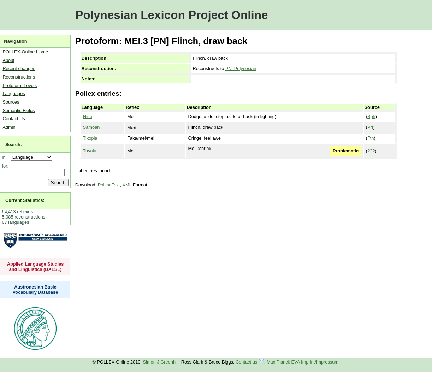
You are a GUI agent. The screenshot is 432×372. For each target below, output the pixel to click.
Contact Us (13, 118)
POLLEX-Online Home (25, 51)
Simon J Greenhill (161, 362)
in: (6, 157)
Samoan (91, 127)
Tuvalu (89, 150)
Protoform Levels (19, 85)
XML (127, 184)
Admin (8, 127)
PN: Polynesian (240, 68)
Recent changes (18, 68)
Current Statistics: (25, 200)
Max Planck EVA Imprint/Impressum (302, 362)
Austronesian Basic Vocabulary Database (35, 289)
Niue (87, 116)
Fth (370, 138)
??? (371, 150)
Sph (371, 116)
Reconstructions (18, 77)
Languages (13, 93)
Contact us (250, 362)
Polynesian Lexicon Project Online (171, 15)
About (8, 60)
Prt (370, 127)
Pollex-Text (109, 184)
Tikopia (90, 138)
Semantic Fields (18, 110)
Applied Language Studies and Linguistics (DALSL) (35, 266)
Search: (13, 144)
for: (5, 166)
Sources (10, 102)
